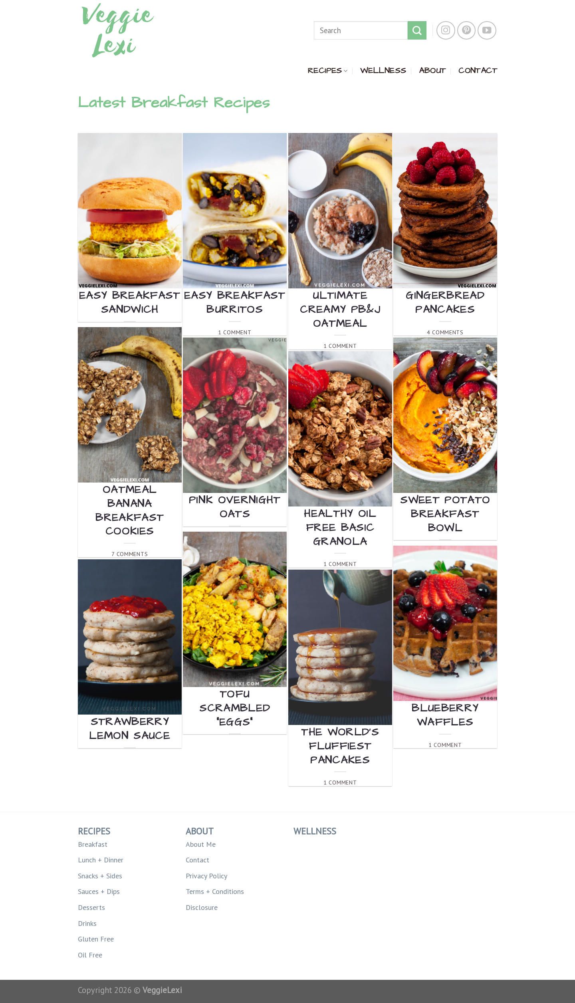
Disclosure (202, 907)
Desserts (91, 907)
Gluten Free (96, 938)
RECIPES (327, 70)
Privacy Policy (206, 875)
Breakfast (92, 844)
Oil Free (90, 954)
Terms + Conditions (215, 891)
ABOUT (432, 70)
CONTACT (477, 70)
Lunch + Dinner (100, 859)
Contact (197, 859)
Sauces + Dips (99, 891)
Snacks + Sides (100, 875)
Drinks (87, 923)
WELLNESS (383, 70)
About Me (201, 844)
